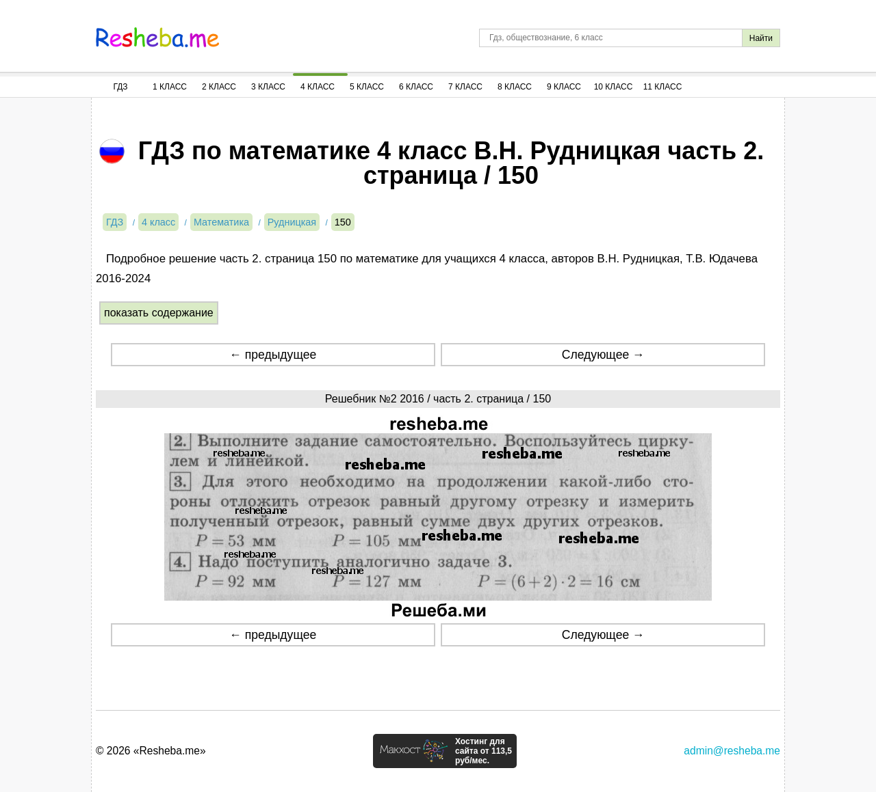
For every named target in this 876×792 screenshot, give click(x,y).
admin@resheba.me (732, 750)
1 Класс (170, 87)
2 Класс (219, 87)
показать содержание (159, 312)
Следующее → (603, 354)
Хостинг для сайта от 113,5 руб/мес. (483, 751)
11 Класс (662, 87)
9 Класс (564, 87)
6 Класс (416, 87)
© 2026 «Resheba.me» (151, 750)
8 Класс (515, 87)
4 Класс (317, 87)
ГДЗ (120, 87)
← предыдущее (272, 354)
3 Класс (268, 87)
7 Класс (465, 87)
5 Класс (367, 87)
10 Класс (613, 87)
